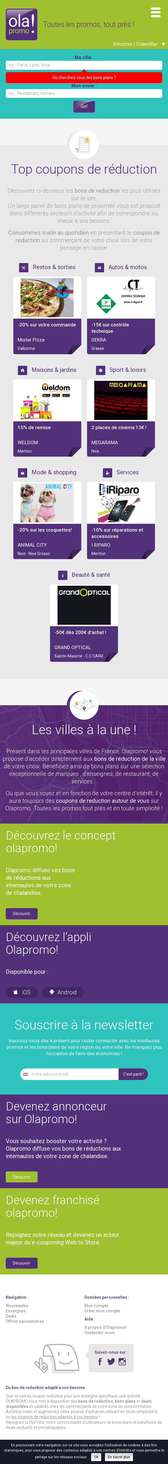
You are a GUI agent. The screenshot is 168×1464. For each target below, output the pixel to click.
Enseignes (16, 1311)
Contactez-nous (99, 1333)
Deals (11, 1316)
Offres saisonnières (25, 1321)
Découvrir (21, 914)
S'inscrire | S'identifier (139, 44)
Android (63, 992)
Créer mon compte (102, 1311)
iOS (22, 992)
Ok (96, 1457)
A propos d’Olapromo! (105, 1327)
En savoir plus (119, 1457)
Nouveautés (17, 1306)
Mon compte (96, 1306)
